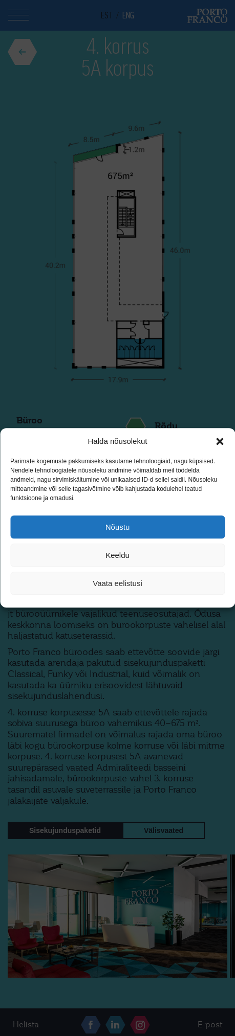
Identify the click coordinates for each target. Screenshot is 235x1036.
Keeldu (117, 555)
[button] (220, 441)
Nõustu (117, 527)
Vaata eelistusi (117, 583)
